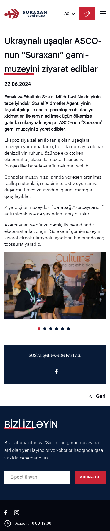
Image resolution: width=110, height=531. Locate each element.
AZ (66, 13)
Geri (101, 396)
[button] (39, 328)
